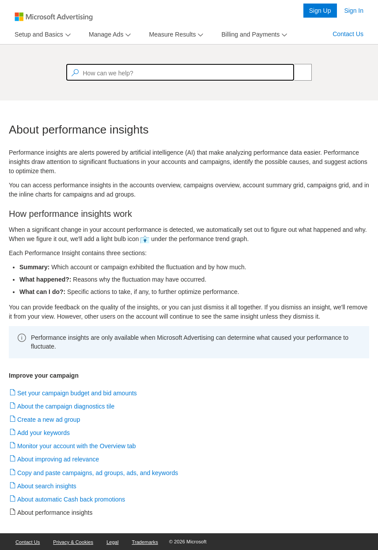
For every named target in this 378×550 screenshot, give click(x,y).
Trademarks (145, 542)
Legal (112, 542)
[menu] (41, 34)
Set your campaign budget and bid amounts (77, 393)
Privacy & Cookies (73, 542)
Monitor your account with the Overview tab (77, 446)
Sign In (353, 10)
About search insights (47, 486)
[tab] (37, 34)
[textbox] (180, 72)
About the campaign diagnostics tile (66, 406)
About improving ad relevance (58, 459)
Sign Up (320, 10)
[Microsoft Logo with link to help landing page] (53, 17)
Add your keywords (44, 432)
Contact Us (348, 33)
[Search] (298, 72)
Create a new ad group (49, 419)
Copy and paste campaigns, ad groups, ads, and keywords (98, 472)
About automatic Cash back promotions (71, 499)
